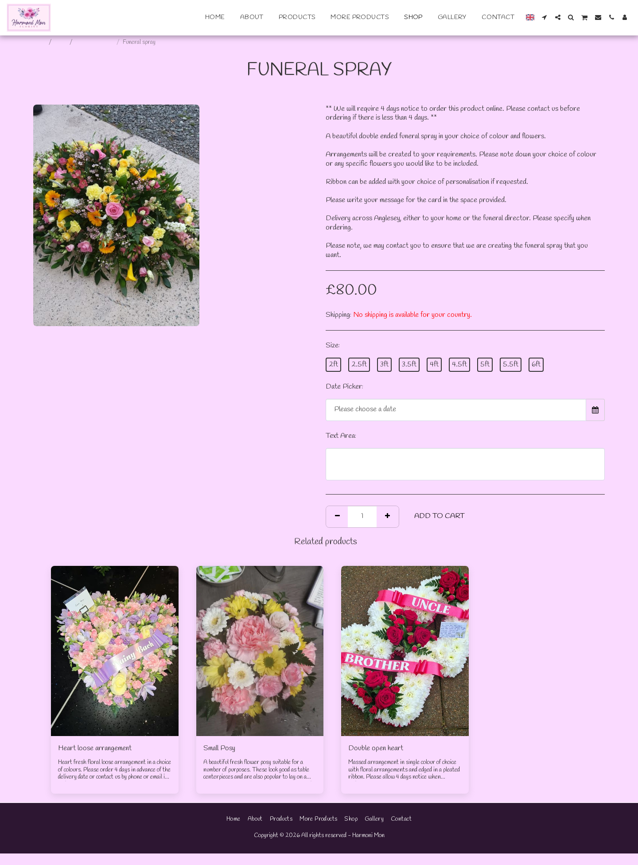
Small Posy (219, 748)
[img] (115, 651)
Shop (61, 42)
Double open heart (375, 748)
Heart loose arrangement (95, 748)
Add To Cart (439, 516)
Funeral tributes (95, 42)
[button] (544, 17)
